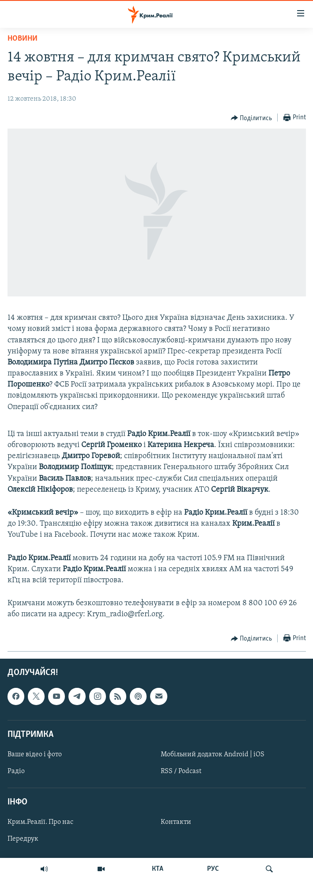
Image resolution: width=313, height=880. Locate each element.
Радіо (16, 771)
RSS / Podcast (181, 771)
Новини (23, 38)
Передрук (23, 838)
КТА (157, 868)
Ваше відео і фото (35, 754)
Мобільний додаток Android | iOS (212, 754)
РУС (213, 868)
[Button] (251, 118)
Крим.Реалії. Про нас (40, 822)
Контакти (176, 822)
